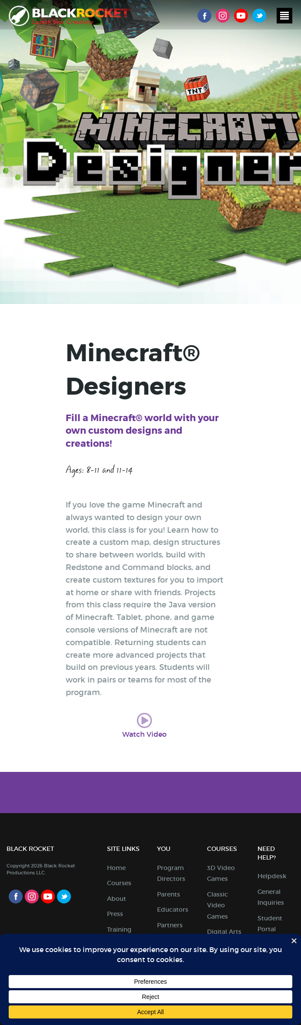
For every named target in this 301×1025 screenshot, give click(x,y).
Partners (170, 925)
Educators (172, 909)
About (116, 899)
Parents (168, 894)
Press (115, 914)
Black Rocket (69, 16)
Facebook (204, 16)
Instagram (223, 16)
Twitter (259, 16)
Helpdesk (272, 876)
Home (116, 868)
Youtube (241, 16)
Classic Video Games (217, 905)
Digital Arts (224, 932)
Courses (119, 883)
